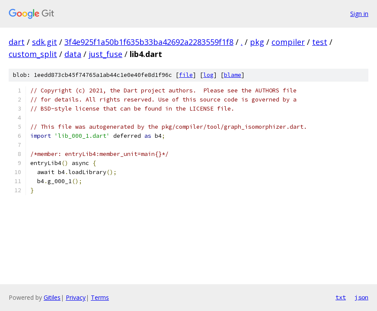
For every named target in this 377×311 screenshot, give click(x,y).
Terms (100, 297)
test (319, 42)
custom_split (33, 54)
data (72, 54)
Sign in (359, 14)
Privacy (76, 297)
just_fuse (105, 54)
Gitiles (52, 297)
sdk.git (44, 42)
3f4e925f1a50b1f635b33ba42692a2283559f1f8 (148, 42)
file (186, 75)
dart (17, 42)
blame (232, 75)
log (208, 75)
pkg (257, 42)
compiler (288, 42)
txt (340, 297)
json (361, 297)
